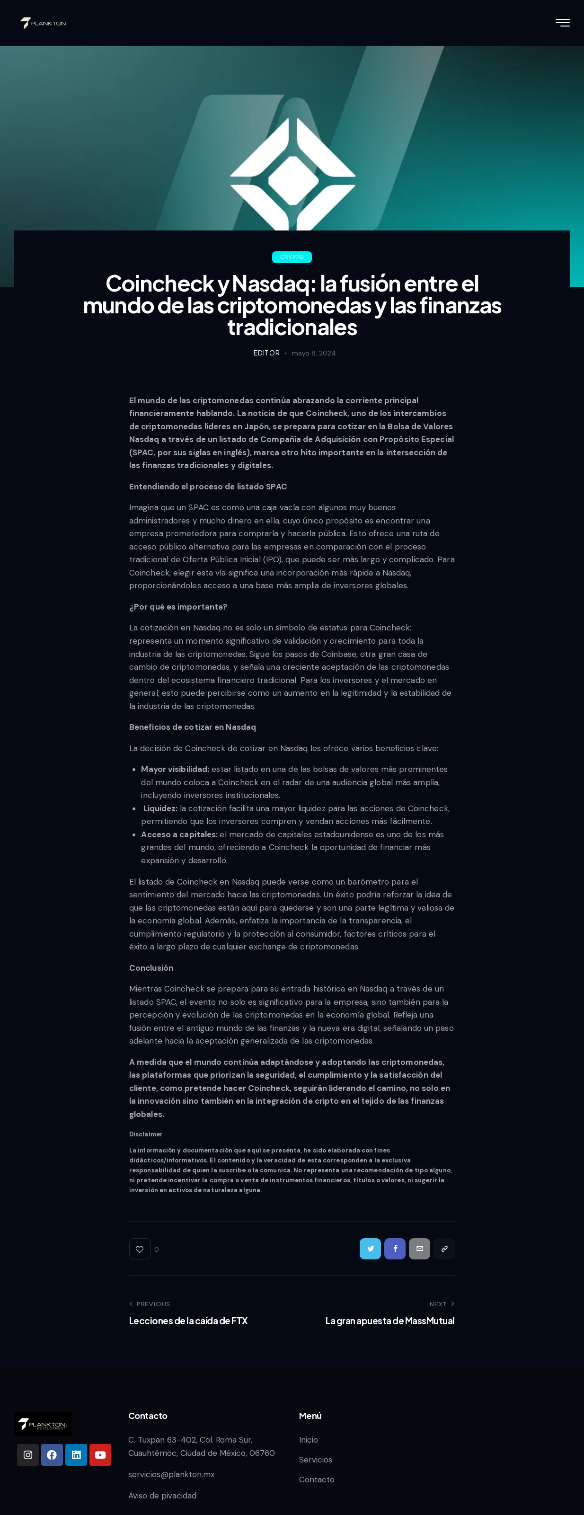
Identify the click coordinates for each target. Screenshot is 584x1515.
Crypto (292, 257)
